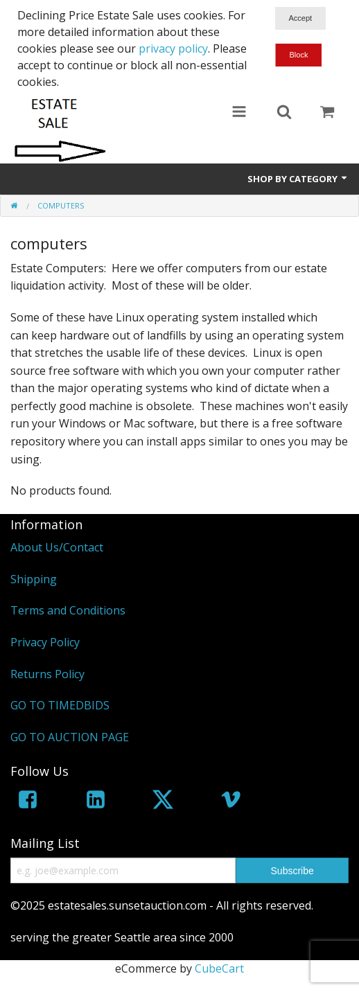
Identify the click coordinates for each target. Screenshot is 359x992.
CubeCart (219, 968)
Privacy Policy (45, 642)
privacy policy (173, 48)
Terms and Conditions (67, 610)
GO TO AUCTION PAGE (69, 737)
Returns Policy (47, 674)
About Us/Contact (56, 547)
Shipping (33, 579)
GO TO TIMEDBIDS (60, 705)
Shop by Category (298, 178)
